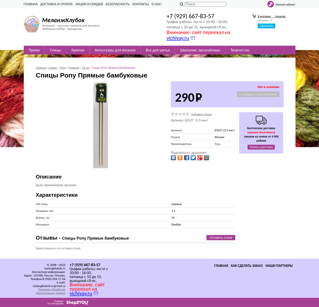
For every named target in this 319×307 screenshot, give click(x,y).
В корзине (271, 16)
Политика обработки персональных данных (50, 291)
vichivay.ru (178, 38)
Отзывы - (82, 238)
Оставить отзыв (221, 237)
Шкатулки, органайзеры (200, 50)
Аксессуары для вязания (115, 50)
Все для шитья (158, 50)
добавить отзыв (201, 114)
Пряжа (34, 50)
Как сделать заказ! (247, 266)
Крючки (77, 50)
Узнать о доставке (261, 147)
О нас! (156, 4)
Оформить (266, 26)
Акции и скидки (89, 4)
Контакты (140, 4)
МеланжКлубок (63, 20)
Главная (31, 4)
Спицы (55, 50)
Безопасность (118, 4)
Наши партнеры (279, 266)
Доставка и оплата (56, 4)
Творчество (240, 50)
